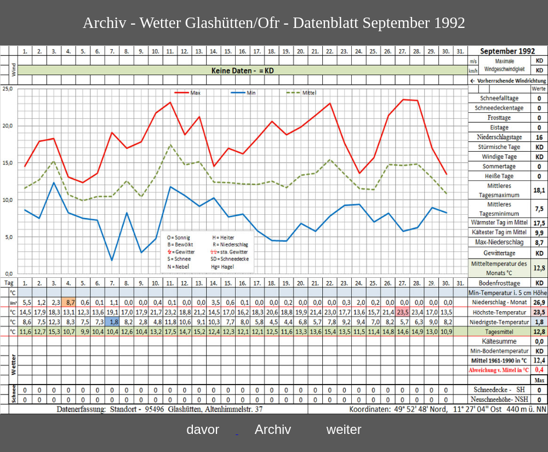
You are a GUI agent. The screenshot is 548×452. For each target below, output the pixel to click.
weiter (344, 429)
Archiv (273, 429)
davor (202, 429)
